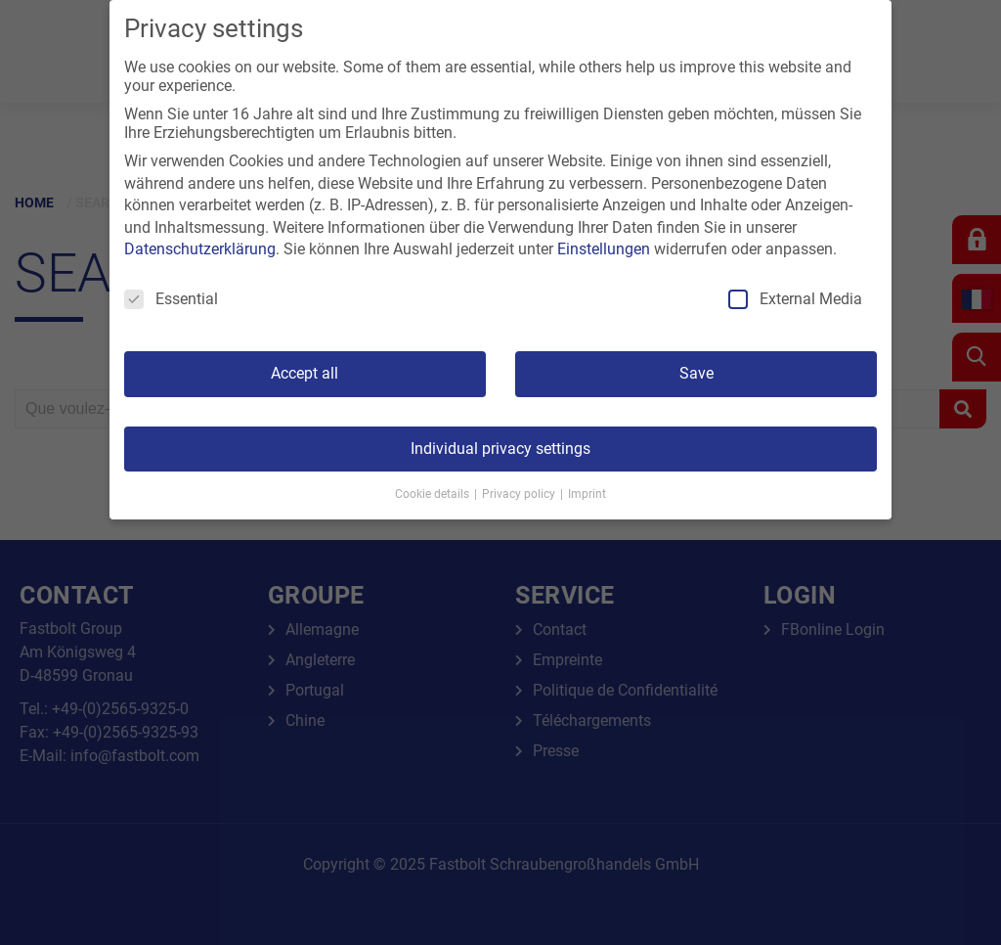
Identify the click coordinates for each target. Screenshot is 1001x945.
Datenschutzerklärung (200, 249)
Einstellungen (603, 249)
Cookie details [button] (433, 494)
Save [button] (696, 373)
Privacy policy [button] (520, 494)
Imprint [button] (587, 494)
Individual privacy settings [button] (500, 448)
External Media (795, 299)
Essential (171, 299)
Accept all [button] (304, 373)
